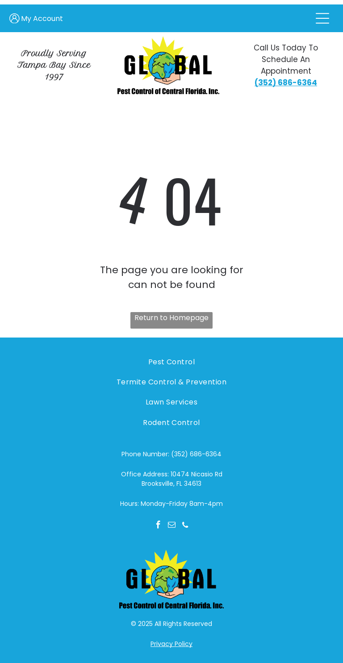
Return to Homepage (171, 318)
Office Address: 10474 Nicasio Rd (171, 474)
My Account (42, 18)
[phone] (185, 526)
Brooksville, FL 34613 (171, 483)
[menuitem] (171, 361)
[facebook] (158, 526)
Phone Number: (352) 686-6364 (171, 454)
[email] (171, 526)
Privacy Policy (171, 643)
